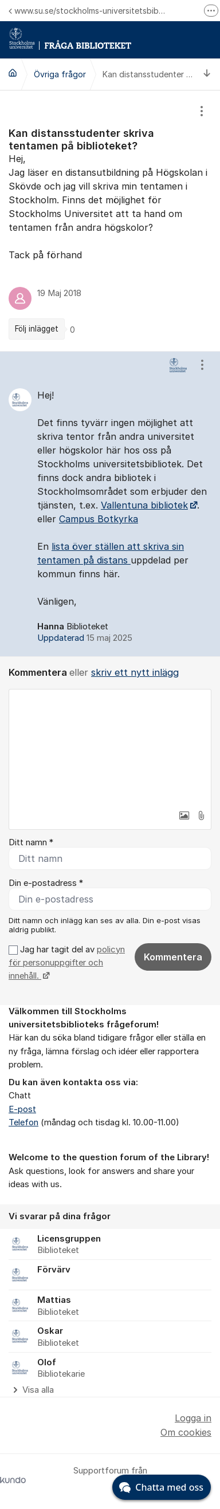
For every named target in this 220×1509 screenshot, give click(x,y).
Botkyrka (117, 519)
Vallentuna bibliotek (144, 505)
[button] (184, 815)
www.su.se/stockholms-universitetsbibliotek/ (87, 10)
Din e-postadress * (46, 883)
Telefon (23, 1122)
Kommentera (173, 957)
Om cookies (185, 1432)
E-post (22, 1109)
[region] (110, 220)
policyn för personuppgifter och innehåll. (67, 963)
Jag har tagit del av (67, 963)
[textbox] (110, 747)
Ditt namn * (31, 842)
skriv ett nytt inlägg (135, 672)
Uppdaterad (84, 638)
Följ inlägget (36, 328)
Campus (78, 519)
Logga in (193, 1418)
